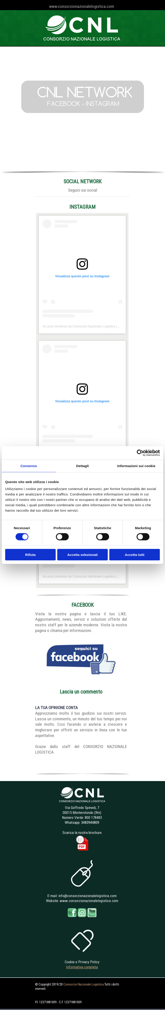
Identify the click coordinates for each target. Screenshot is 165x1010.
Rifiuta (30, 555)
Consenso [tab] (29, 466)
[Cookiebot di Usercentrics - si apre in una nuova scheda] (140, 452)
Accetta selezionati (82, 555)
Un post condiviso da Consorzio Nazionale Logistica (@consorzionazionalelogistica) (101, 326)
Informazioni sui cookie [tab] (136, 466)
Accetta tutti (134, 555)
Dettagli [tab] (82, 466)
